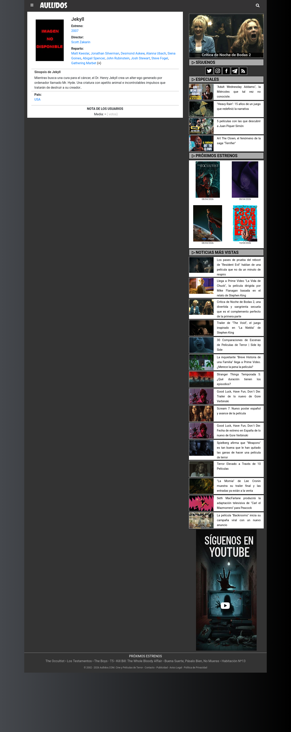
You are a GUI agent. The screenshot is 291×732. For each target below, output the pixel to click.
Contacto (150, 667)
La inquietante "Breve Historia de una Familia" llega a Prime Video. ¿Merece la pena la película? (239, 362)
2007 (75, 31)
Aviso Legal (176, 667)
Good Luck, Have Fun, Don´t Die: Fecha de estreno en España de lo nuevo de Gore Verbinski (239, 430)
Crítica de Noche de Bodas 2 (226, 55)
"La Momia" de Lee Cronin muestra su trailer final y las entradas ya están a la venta (239, 486)
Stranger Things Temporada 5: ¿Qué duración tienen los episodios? (239, 379)
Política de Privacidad (195, 667)
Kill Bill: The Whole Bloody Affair (139, 661)
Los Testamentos (79, 661)
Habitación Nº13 (234, 661)
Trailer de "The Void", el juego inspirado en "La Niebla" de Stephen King (239, 327)
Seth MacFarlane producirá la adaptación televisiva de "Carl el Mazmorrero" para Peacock (239, 503)
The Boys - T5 (104, 661)
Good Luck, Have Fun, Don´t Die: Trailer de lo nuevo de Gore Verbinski (239, 396)
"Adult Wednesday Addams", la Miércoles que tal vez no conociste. (239, 91)
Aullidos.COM (107, 667)
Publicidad (162, 667)
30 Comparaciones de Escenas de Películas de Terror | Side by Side (239, 345)
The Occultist (54, 661)
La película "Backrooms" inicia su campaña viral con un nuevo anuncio (239, 520)
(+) (99, 63)
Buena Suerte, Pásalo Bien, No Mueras (191, 661)
